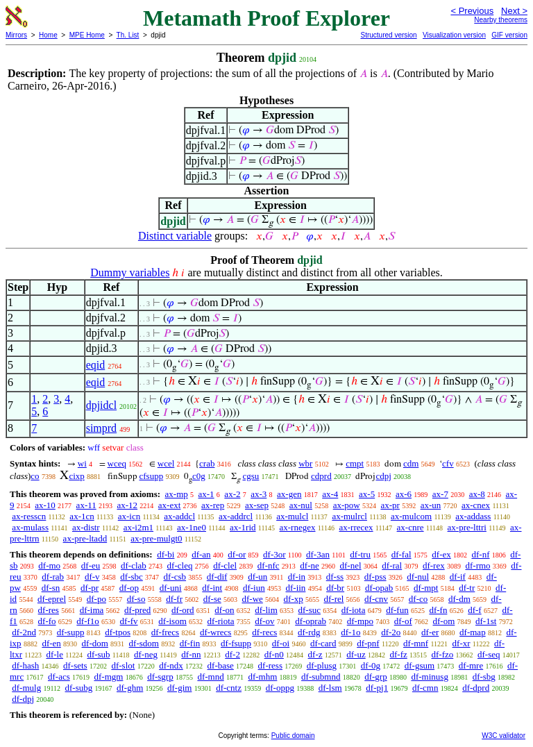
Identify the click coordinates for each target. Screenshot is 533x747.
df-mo (49, 565)
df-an (201, 554)
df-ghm (130, 687)
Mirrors (16, 35)
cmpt (355, 463)
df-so (136, 599)
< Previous (471, 11)
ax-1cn (81, 516)
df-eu (90, 565)
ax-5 (367, 494)
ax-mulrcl (349, 516)
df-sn (51, 587)
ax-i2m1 (138, 527)
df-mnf (415, 643)
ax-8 (477, 494)
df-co (418, 599)
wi (82, 463)
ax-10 (45, 505)
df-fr (174, 599)
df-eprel (51, 599)
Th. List (128, 35)
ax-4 (330, 494)
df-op (129, 587)
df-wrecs (215, 632)
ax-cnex (476, 505)
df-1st (485, 621)
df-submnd (320, 676)
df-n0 (274, 654)
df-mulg (26, 687)
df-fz (398, 654)
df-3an (318, 554)
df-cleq (180, 565)
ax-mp (176, 494)
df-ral (392, 565)
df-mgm (108, 676)
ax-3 (258, 494)
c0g (198, 476)
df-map (472, 632)
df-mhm (262, 676)
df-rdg (309, 632)
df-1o (350, 632)
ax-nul (300, 505)
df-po (96, 599)
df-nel (351, 565)
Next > (514, 11)
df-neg (146, 654)
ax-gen (289, 494)
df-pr (90, 587)
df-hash (25, 665)
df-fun (397, 610)
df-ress (270, 665)
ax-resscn (29, 516)
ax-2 (232, 494)
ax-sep (257, 505)
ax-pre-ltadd (85, 538)
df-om (444, 621)
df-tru (360, 554)
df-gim (179, 687)
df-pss (375, 576)
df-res (48, 610)
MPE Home (87, 35)
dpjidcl (101, 405)
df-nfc (268, 565)
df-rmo (477, 565)
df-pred (137, 610)
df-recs (264, 632)
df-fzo (442, 654)
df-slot (123, 665)
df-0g (370, 665)
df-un (257, 576)
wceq (117, 463)
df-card (323, 643)
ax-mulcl (292, 516)
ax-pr (389, 505)
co (35, 476)
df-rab (53, 576)
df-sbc (131, 576)
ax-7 (440, 494)
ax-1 (206, 494)
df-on (224, 610)
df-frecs (165, 632)
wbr (305, 463)
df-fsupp (236, 643)
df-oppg (280, 687)
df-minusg (429, 676)
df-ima (92, 610)
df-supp (71, 632)
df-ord (182, 610)
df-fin (190, 643)
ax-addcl (179, 516)
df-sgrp (160, 676)
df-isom (172, 621)
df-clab (133, 565)
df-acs (59, 676)
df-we (252, 599)
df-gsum (419, 665)
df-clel (225, 565)
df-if (458, 576)
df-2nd (24, 632)
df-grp (375, 676)
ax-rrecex (356, 527)
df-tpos (117, 632)
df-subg (79, 687)
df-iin (295, 587)
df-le (54, 654)
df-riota (221, 621)
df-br (335, 587)
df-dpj (23, 699)
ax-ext (169, 505)
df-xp (293, 599)
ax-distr (86, 527)
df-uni (171, 587)
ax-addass (473, 516)
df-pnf (368, 643)
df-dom (95, 643)
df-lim (266, 610)
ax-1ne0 (191, 527)
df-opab (379, 587)
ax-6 (404, 494)
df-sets (75, 665)
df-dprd (475, 687)
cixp (76, 476)
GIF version (509, 35)
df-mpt (426, 587)
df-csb (175, 576)
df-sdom (144, 643)
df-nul (418, 576)
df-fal (401, 554)
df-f (475, 610)
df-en (51, 643)
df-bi (165, 554)
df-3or (274, 554)
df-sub (98, 654)
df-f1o (87, 621)
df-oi (280, 643)
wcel (166, 463)
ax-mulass (30, 527)
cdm (410, 463)
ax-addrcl (236, 516)
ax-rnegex (298, 527)
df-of (403, 621)
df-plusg (322, 665)
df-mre (471, 665)
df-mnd (210, 676)
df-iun (254, 587)
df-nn (191, 654)
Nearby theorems (500, 20)
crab (206, 463)
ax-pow (346, 505)
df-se (212, 599)
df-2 (232, 654)
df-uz (355, 654)
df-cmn (425, 687)
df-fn (438, 610)
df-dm (459, 599)
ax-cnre (410, 527)
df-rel (333, 599)
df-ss (335, 576)
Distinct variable (175, 236)
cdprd (321, 476)
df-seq (488, 654)
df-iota (353, 610)
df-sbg (484, 676)
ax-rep (212, 505)
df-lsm (330, 687)
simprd (101, 428)
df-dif (217, 576)
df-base (221, 665)
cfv (448, 463)
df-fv (129, 621)
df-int (212, 587)
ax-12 (127, 505)
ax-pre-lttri (467, 527)
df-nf (481, 554)
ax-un (431, 505)
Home (48, 35)
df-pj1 (377, 687)
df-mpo (360, 621)
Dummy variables (129, 272)
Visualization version (454, 35)
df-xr (461, 643)
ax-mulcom (411, 516)
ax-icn (129, 516)
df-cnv (376, 599)
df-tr (467, 587)
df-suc (309, 610)
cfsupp (151, 476)
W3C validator (503, 735)
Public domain (293, 735)
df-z (315, 654)
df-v (92, 576)
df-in (296, 576)
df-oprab (310, 621)
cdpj (383, 476)
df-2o (390, 632)
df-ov (264, 621)
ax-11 (86, 505)
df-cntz (229, 687)
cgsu (250, 476)
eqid (95, 365)
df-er (430, 632)
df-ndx (171, 665)
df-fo (47, 621)
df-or (237, 554)
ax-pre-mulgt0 (156, 538)
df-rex (434, 565)
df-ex (441, 554)
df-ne (309, 565)
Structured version (388, 35)
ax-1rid (243, 527)
